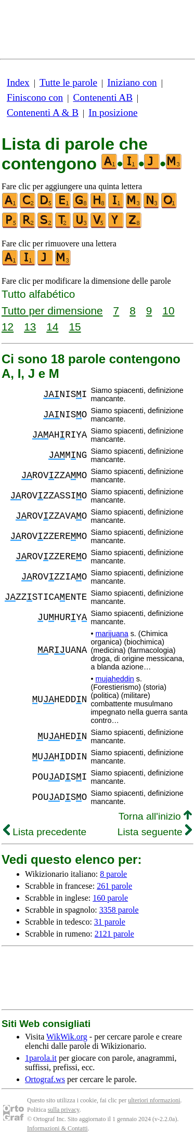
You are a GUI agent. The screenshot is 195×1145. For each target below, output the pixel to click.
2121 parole (114, 933)
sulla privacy (64, 1109)
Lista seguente (155, 831)
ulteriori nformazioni (154, 1100)
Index (18, 82)
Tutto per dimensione (52, 311)
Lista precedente (44, 831)
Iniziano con (132, 82)
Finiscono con (35, 97)
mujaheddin (114, 679)
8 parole (113, 874)
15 (75, 327)
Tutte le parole (68, 82)
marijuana (111, 633)
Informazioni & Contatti (57, 1128)
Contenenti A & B (43, 112)
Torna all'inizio (155, 816)
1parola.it (41, 1058)
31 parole (109, 921)
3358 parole (119, 909)
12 (8, 327)
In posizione (112, 112)
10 (168, 311)
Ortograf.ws (45, 1079)
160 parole (110, 897)
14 (52, 327)
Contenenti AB (103, 97)
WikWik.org (66, 1036)
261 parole (114, 885)
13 (30, 327)
